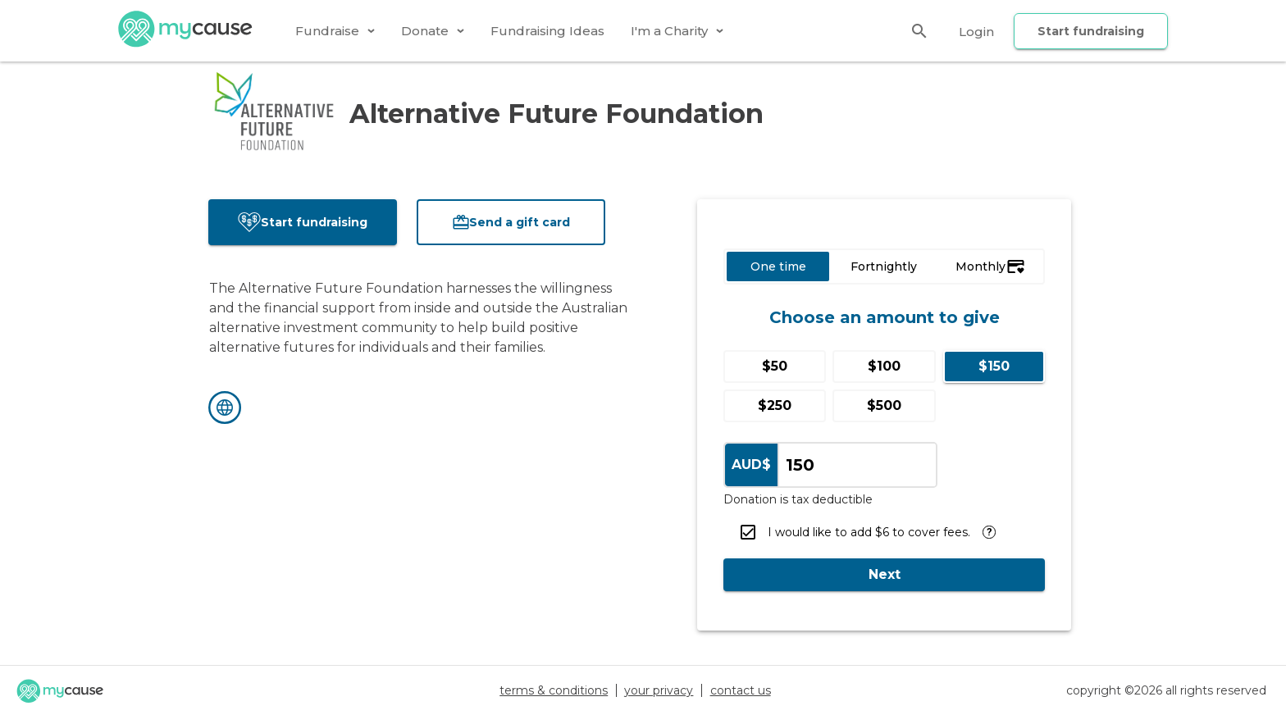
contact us (740, 690)
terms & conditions (553, 690)
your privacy (658, 690)
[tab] (335, 30)
